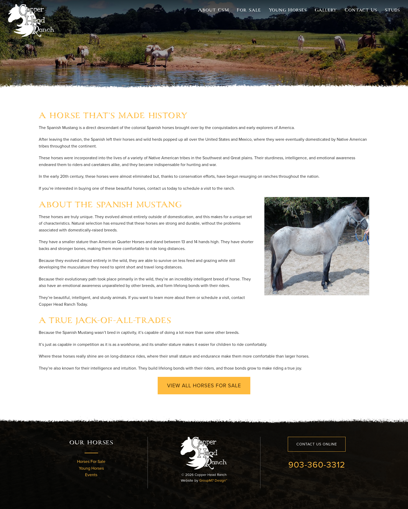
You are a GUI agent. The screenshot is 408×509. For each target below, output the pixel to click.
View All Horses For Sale (204, 385)
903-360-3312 (316, 464)
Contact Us (361, 10)
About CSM (213, 10)
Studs (392, 10)
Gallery (326, 10)
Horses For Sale (91, 461)
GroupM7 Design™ (213, 480)
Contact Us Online (316, 444)
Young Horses (288, 10)
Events (91, 475)
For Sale (249, 10)
